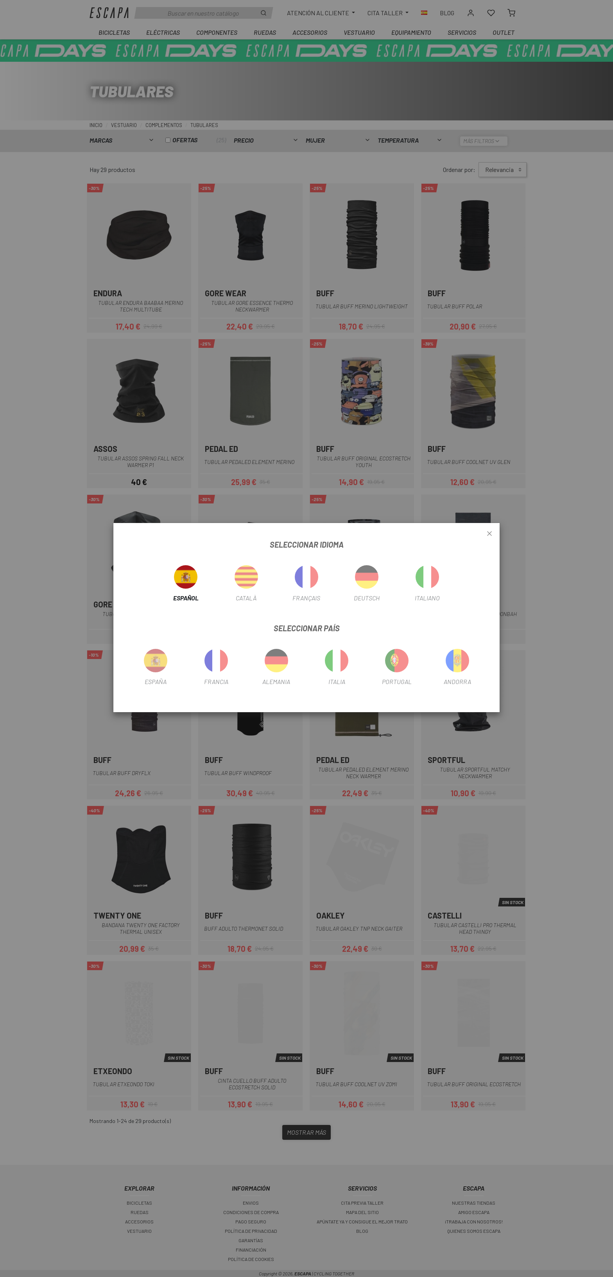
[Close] (489, 534)
